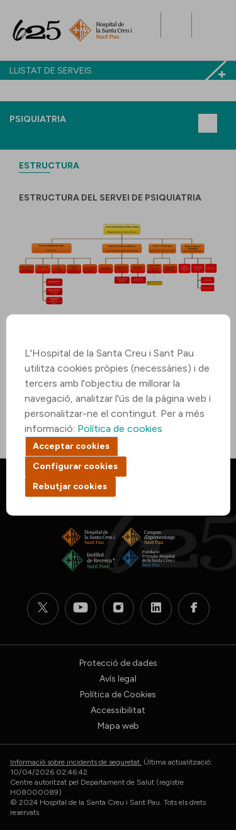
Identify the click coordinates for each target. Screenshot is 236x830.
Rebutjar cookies (70, 486)
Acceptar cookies (71, 446)
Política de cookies (119, 428)
